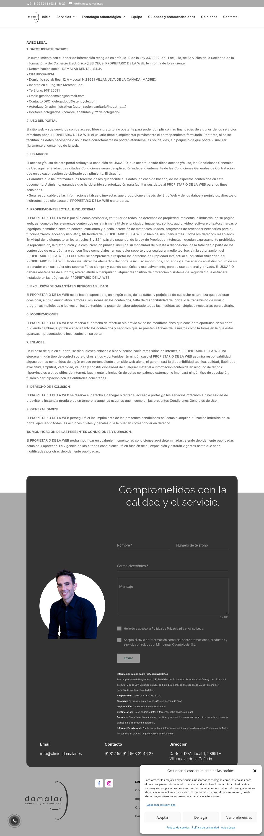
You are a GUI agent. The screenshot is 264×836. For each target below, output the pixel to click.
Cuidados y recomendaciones (171, 17)
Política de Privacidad (161, 731)
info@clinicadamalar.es (61, 751)
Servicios (64, 17)
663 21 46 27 (57, 3)
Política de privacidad (205, 827)
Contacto (230, 17)
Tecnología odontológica (101, 17)
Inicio (46, 17)
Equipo (136, 17)
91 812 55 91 (38, 3)
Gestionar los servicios (161, 805)
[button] (255, 771)
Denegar (200, 817)
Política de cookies (178, 827)
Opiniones (209, 17)
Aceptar (162, 817)
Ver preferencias (239, 817)
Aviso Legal (228, 827)
